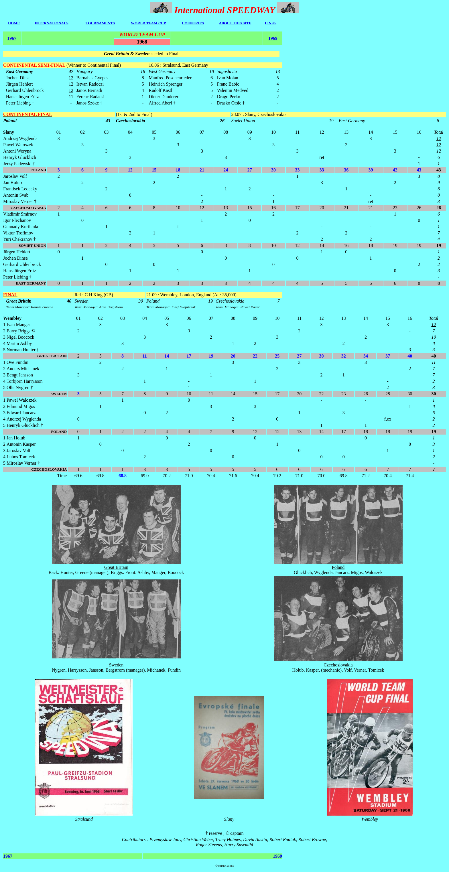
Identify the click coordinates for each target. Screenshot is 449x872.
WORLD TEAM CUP (148, 23)
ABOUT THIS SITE (235, 23)
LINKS (270, 23)
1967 (11, 38)
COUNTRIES (193, 23)
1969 (272, 38)
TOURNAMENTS (100, 23)
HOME (14, 23)
